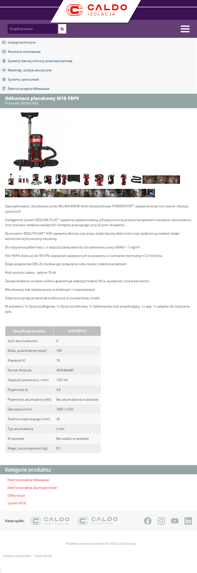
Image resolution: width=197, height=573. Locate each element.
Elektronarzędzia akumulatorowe (32, 487)
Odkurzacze (16, 495)
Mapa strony (43, 556)
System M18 (17, 503)
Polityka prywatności (17, 556)
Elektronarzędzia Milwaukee (28, 480)
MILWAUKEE (29, 103)
